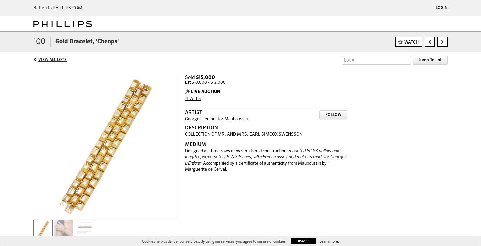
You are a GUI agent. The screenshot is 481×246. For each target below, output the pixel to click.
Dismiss (303, 241)
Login (442, 8)
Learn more (328, 241)
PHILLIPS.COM (67, 8)
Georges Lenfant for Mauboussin (216, 119)
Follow (333, 115)
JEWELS (193, 99)
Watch (411, 42)
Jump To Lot (430, 60)
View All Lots (52, 60)
